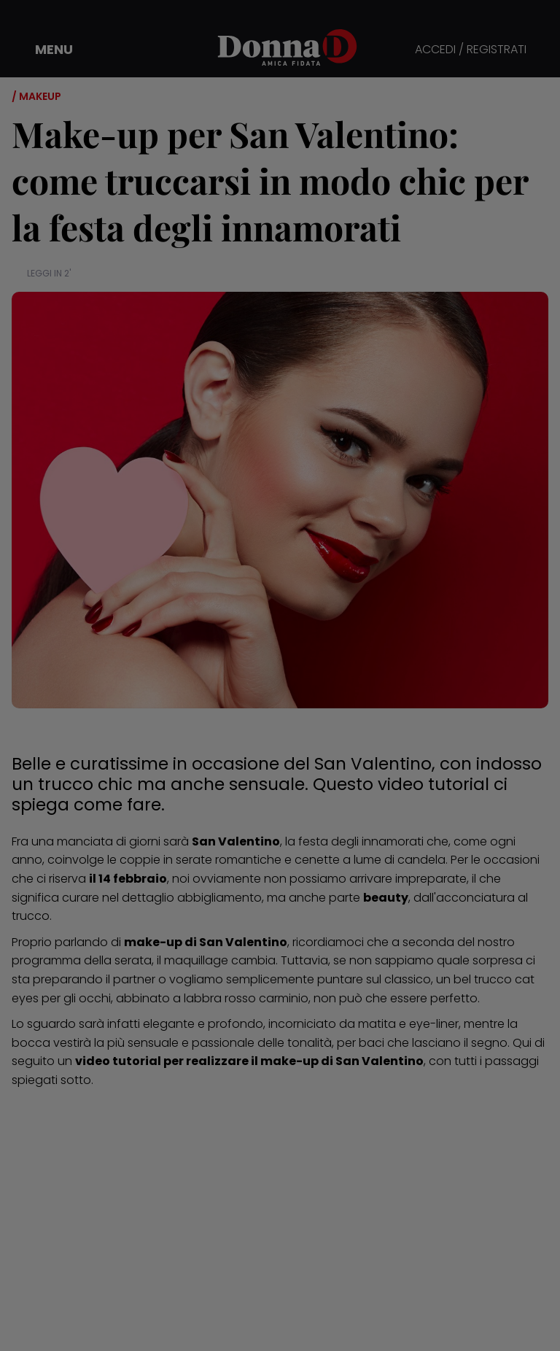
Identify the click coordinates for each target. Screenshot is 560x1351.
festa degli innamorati (361, 841)
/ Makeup (36, 96)
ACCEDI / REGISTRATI (470, 50)
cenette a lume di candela (370, 859)
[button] (44, 49)
